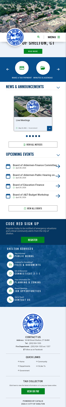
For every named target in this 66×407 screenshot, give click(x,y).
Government (24, 371)
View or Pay (33, 391)
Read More (33, 51)
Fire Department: (33, 346)
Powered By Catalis (33, 401)
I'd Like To (42, 366)
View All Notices (34, 144)
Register (32, 240)
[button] (27, 136)
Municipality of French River (15, 37)
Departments (25, 366)
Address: (33, 340)
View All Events (34, 208)
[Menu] (52, 37)
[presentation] (8, 69)
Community (42, 362)
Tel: (33, 343)
